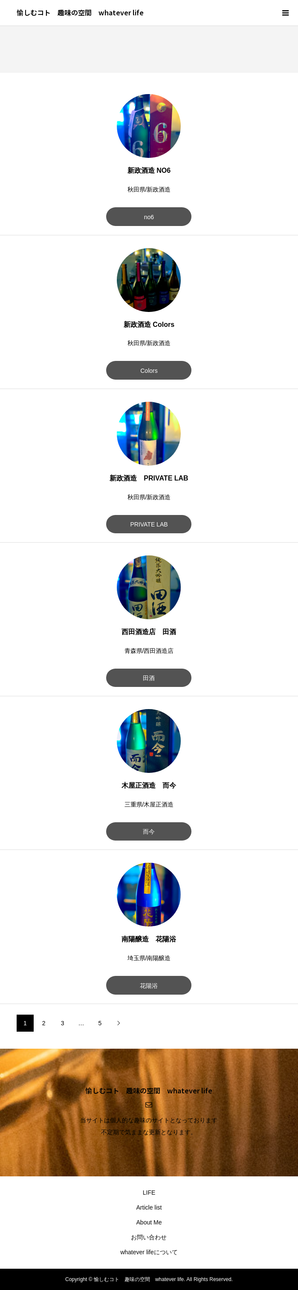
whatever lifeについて (149, 1252)
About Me (149, 1222)
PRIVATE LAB (149, 524)
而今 (149, 831)
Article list (149, 1207)
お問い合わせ (149, 1237)
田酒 (149, 678)
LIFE (149, 1192)
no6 (149, 217)
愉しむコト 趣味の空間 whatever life (80, 12)
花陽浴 (149, 985)
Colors (148, 370)
